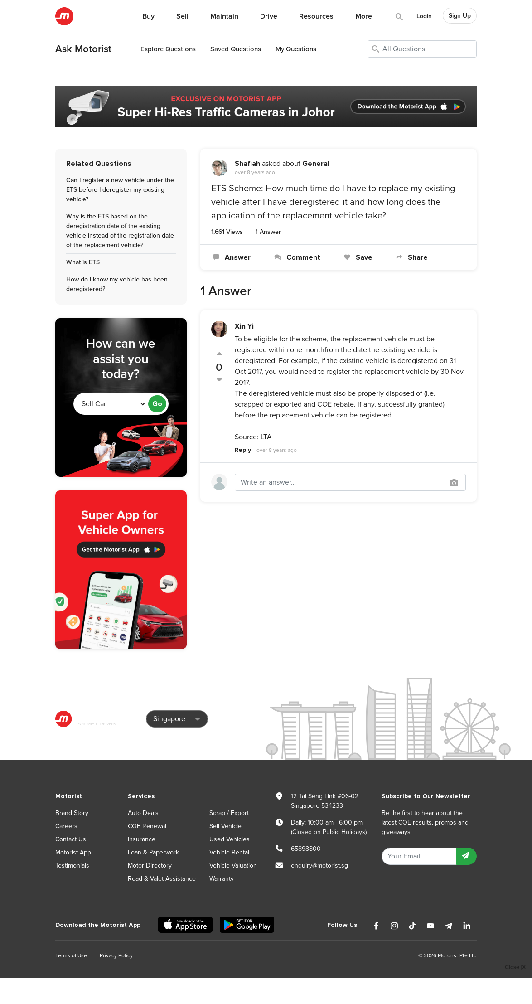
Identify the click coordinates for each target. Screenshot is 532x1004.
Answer (231, 257)
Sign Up (460, 15)
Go (157, 403)
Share (411, 257)
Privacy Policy (116, 955)
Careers (66, 826)
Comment (296, 257)
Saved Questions (235, 49)
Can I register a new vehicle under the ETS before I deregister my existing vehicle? (120, 189)
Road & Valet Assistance (162, 879)
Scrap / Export (229, 813)
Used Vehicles (229, 839)
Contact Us (70, 839)
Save (357, 257)
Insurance (141, 839)
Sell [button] (182, 16)
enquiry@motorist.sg (319, 865)
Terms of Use (71, 955)
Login (424, 16)
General (315, 163)
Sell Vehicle (225, 826)
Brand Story (71, 813)
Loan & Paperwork (153, 852)
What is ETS (83, 262)
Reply (243, 450)
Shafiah (247, 163)
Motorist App (73, 852)
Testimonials (72, 865)
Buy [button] (148, 16)
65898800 (306, 849)
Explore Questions (168, 49)
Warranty (221, 879)
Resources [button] (316, 16)
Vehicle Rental (229, 852)
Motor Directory (150, 865)
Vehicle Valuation (233, 865)
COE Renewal (147, 826)
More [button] (363, 16)
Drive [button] (268, 16)
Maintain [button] (224, 16)
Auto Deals (143, 813)
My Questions (296, 49)
